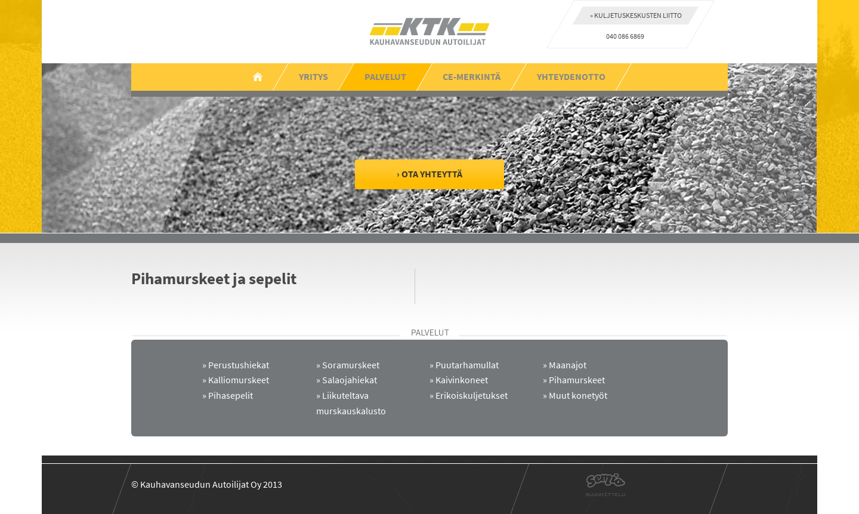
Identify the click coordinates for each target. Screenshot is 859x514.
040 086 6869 (625, 36)
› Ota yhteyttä (429, 174)
